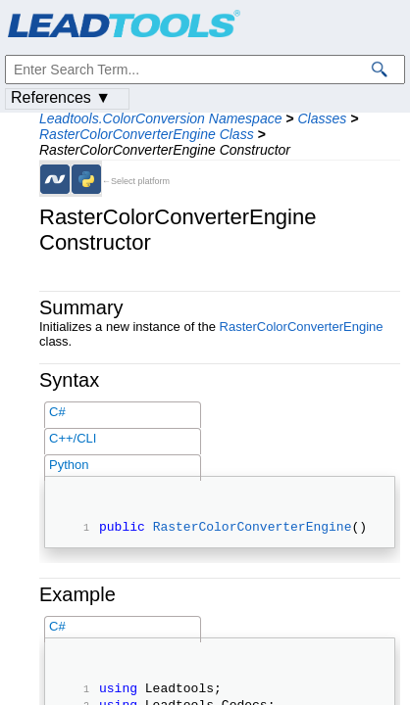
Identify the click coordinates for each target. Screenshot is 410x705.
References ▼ (61, 97)
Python (68, 464)
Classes (321, 118)
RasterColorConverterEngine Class (146, 134)
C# (57, 411)
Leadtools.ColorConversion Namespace (160, 118)
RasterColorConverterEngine (302, 326)
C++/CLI (72, 438)
